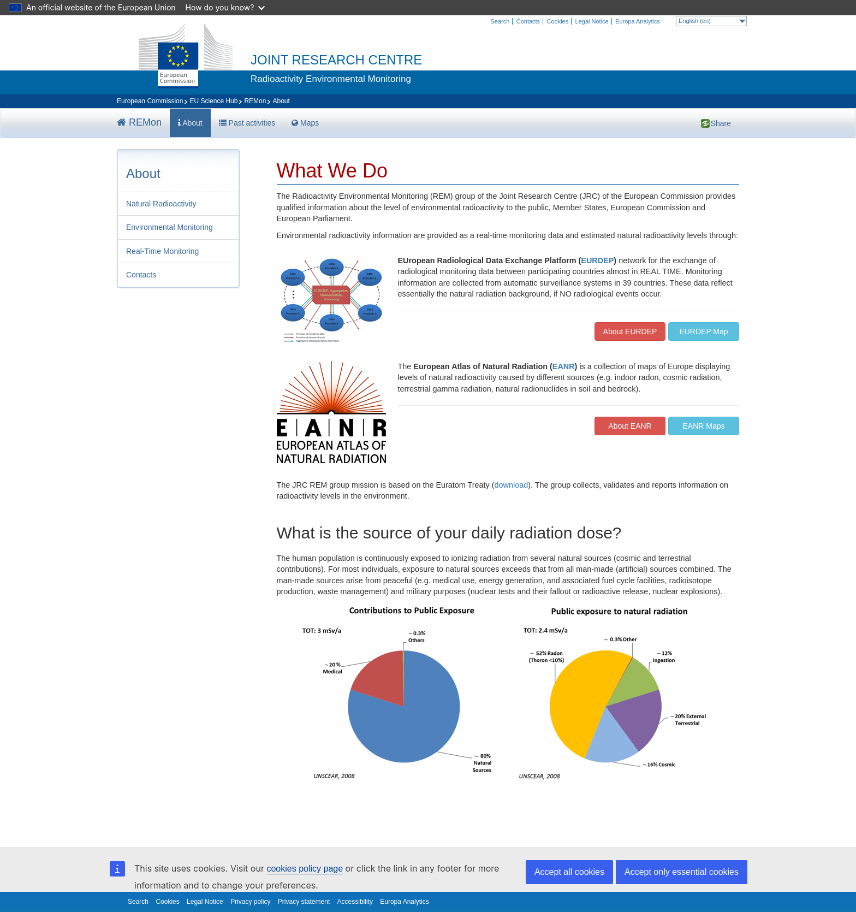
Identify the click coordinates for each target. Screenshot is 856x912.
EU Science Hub (213, 101)
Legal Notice (592, 21)
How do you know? (225, 7)
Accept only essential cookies (682, 872)
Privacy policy (250, 901)
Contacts (528, 21)
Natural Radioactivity (161, 203)
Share (706, 123)
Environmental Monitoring (169, 227)
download (511, 485)
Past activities (247, 123)
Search (500, 21)
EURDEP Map (703, 331)
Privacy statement (304, 901)
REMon (255, 101)
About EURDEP (630, 331)
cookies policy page (304, 868)
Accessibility (355, 901)
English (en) (712, 21)
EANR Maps (703, 426)
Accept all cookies (569, 872)
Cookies (557, 21)
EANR (563, 366)
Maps (305, 123)
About (190, 123)
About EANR (629, 426)
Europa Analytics (637, 21)
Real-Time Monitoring (162, 251)
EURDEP (597, 260)
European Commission (150, 101)
